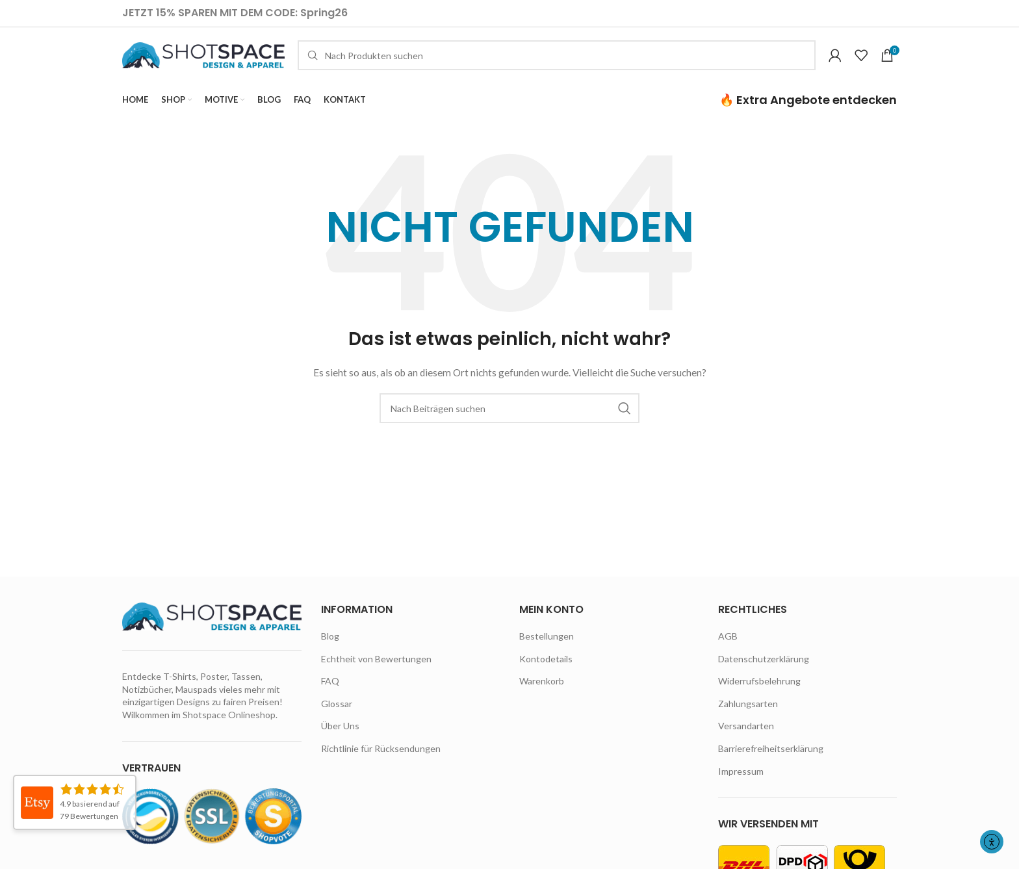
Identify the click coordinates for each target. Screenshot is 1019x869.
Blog (330, 648)
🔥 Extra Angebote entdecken (808, 111)
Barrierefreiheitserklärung (770, 760)
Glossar (336, 715)
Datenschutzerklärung (763, 670)
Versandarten (746, 738)
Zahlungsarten (748, 715)
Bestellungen (546, 648)
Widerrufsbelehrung (759, 693)
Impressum (741, 782)
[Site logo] (203, 60)
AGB (728, 648)
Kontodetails (546, 670)
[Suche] (557, 62)
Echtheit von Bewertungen (376, 670)
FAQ (330, 693)
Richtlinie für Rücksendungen (381, 760)
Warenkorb (541, 693)
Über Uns (340, 738)
